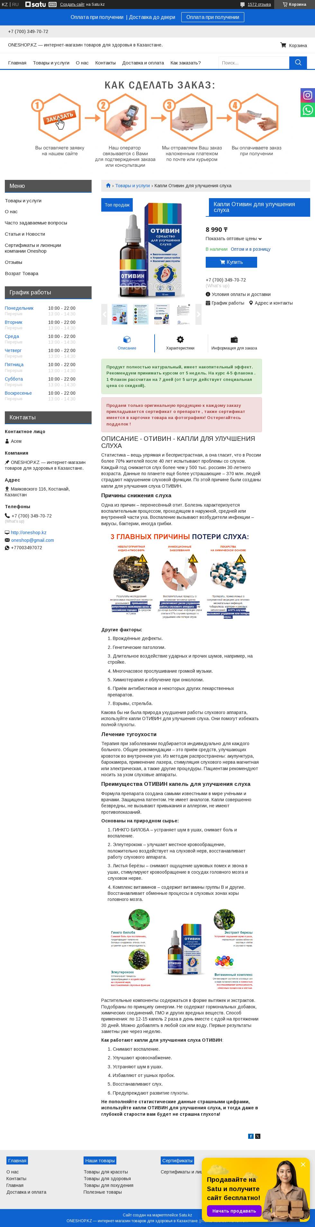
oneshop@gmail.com (32, 540)
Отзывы (13, 262)
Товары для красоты (106, 1171)
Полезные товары (103, 1192)
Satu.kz (185, 1215)
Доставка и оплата (143, 62)
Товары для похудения (108, 1185)
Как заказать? (185, 62)
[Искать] (298, 62)
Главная (17, 62)
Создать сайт (72, 4)
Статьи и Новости (25, 234)
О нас (82, 62)
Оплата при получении (212, 17)
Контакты (105, 62)
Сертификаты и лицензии (188, 1171)
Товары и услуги (51, 62)
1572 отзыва (259, 4)
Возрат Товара (21, 273)
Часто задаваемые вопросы (36, 222)
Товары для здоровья (107, 1178)
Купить (235, 262)
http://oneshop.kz (29, 532)
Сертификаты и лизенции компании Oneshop (33, 248)
